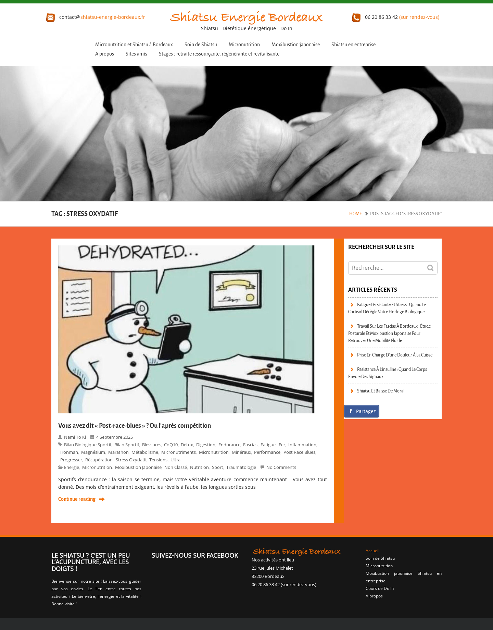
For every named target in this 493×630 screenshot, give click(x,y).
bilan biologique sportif (87, 444)
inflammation (302, 444)
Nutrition (199, 467)
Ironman (69, 452)
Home (355, 214)
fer (282, 444)
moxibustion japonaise (138, 467)
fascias (250, 444)
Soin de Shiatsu (201, 44)
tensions (158, 460)
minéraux (241, 452)
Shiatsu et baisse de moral (380, 391)
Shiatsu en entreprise (353, 44)
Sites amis (136, 54)
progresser (71, 460)
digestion (205, 444)
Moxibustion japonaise (295, 44)
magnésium (93, 452)
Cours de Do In (380, 588)
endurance (229, 444)
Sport (217, 467)
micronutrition (97, 467)
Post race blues (299, 452)
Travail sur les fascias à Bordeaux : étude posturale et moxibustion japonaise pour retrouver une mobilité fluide (389, 333)
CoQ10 (171, 444)
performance (267, 452)
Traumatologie (241, 467)
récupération (99, 460)
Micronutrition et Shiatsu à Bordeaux (134, 44)
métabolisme (144, 452)
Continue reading (77, 499)
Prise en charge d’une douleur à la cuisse (394, 355)
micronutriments (178, 452)
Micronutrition (244, 44)
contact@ (95, 17)
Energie (71, 467)
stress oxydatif (131, 460)
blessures (151, 444)
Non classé (175, 467)
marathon (118, 452)
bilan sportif (126, 444)
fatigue (268, 444)
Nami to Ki (75, 437)
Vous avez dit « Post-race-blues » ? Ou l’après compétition (134, 426)
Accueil (372, 551)
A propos (104, 54)
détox (187, 444)
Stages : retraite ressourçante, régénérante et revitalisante (219, 54)
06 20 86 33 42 (395, 17)
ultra (175, 460)
